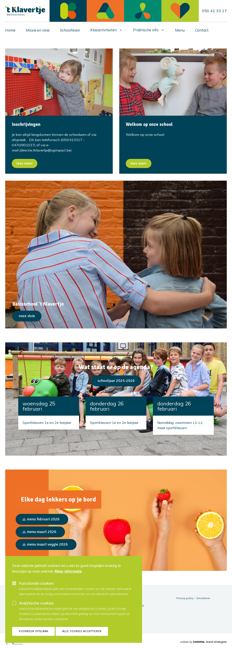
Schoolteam (70, 30)
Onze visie (27, 315)
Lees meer (25, 163)
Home (10, 30)
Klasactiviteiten (103, 30)
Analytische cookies (36, 603)
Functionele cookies (36, 583)
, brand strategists (203, 641)
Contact (202, 30)
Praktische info (146, 30)
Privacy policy (184, 598)
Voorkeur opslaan (33, 631)
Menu (180, 30)
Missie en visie (38, 30)
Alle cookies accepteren (81, 631)
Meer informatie (68, 571)
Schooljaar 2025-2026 (116, 380)
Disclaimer (203, 598)
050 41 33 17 (214, 10)
